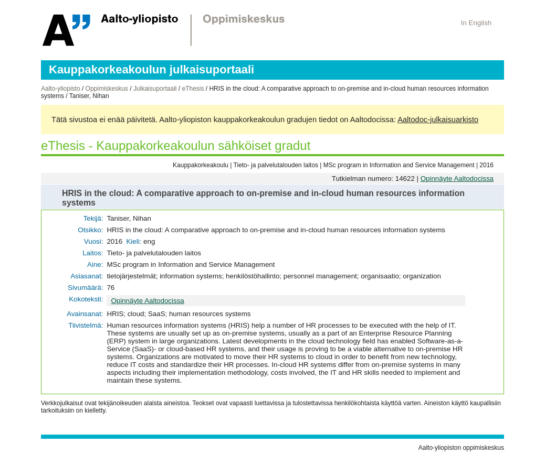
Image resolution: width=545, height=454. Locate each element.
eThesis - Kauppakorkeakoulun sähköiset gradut (175, 145)
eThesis (193, 88)
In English (476, 23)
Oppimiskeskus (107, 88)
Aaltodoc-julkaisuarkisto (437, 119)
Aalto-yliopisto (60, 88)
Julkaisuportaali (155, 88)
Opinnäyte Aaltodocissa (457, 178)
